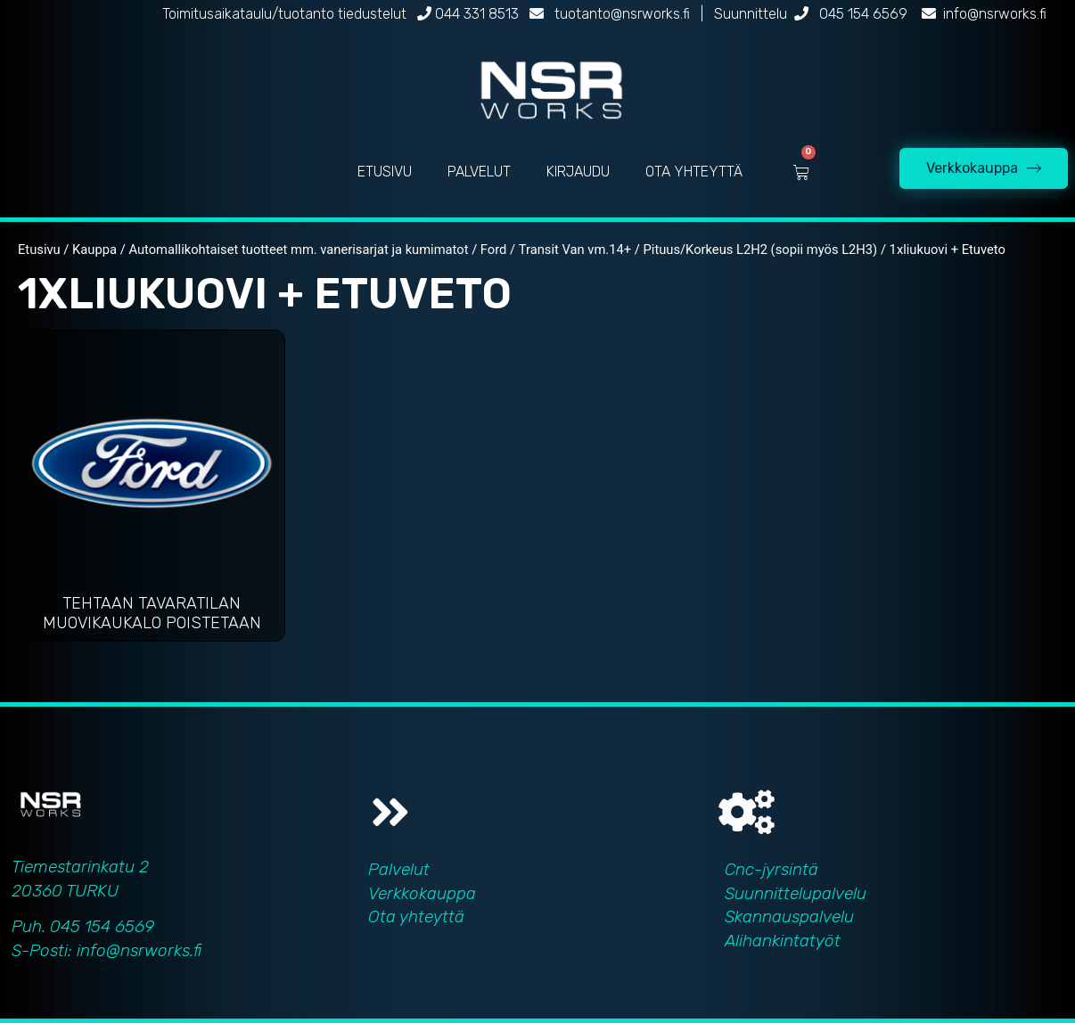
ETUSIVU (384, 171)
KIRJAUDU (578, 171)
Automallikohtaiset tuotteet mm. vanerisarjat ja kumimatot (298, 249)
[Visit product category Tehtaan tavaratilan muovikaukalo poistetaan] (151, 490)
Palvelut (399, 869)
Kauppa (94, 249)
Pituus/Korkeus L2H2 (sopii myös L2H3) (761, 249)
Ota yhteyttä (416, 916)
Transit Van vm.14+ (575, 249)
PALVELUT (479, 171)
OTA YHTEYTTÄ (694, 171)
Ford (493, 249)
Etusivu (39, 249)
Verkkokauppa (422, 893)
